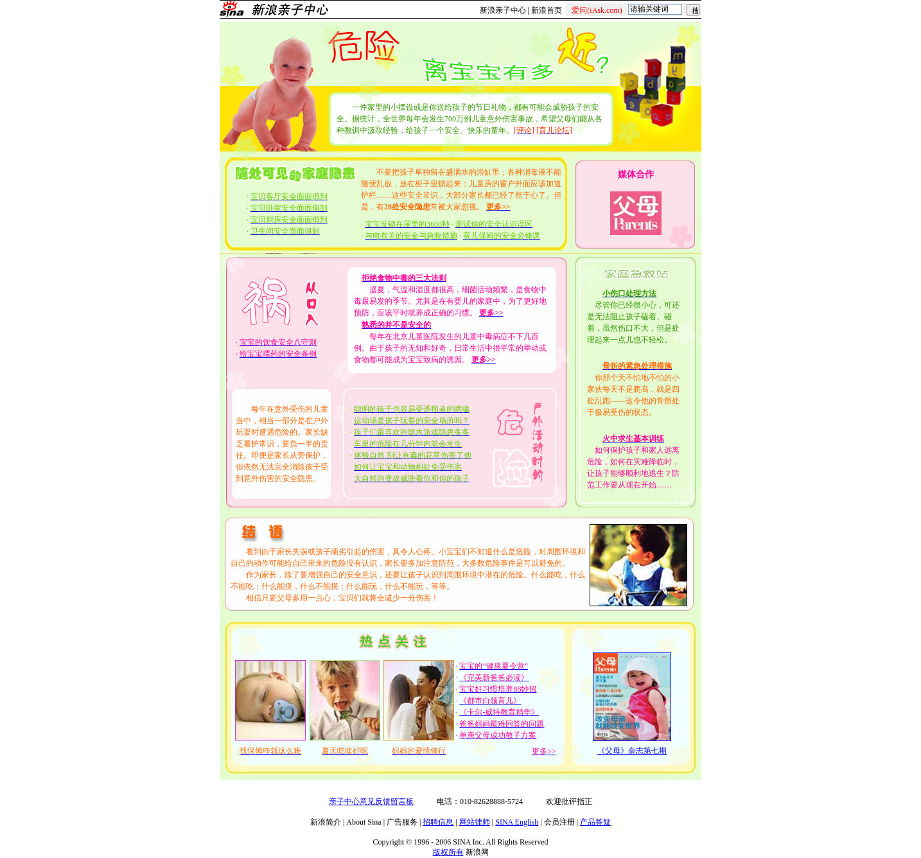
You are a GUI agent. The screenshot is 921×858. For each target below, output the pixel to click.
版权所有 (448, 852)
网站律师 (474, 822)
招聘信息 (438, 822)
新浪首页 (546, 10)
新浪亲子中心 (503, 10)
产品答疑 (595, 822)
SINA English (516, 822)
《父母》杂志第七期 (632, 750)
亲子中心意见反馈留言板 (371, 801)
